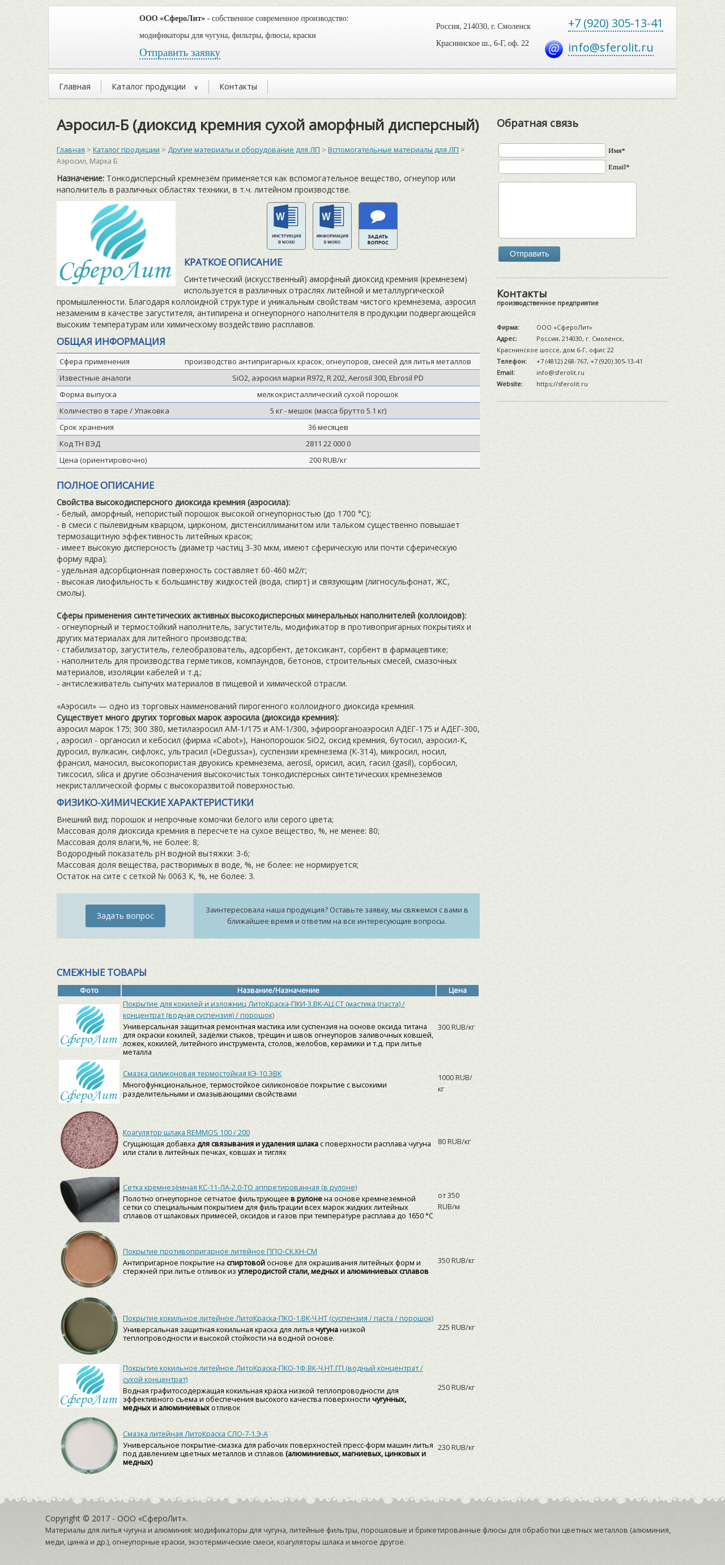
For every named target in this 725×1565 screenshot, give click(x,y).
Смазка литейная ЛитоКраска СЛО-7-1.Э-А (195, 1434)
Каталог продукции (126, 150)
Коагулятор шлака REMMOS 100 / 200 (186, 1132)
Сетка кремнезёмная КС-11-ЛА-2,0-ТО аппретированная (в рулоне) (240, 1187)
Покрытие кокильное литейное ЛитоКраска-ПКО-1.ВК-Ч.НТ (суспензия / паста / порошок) (278, 1318)
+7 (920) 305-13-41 (615, 23)
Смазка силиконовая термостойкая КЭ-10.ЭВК (202, 1073)
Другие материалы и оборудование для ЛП (244, 150)
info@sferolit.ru (611, 47)
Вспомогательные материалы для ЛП (393, 150)
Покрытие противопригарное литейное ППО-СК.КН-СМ (220, 1251)
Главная (71, 150)
